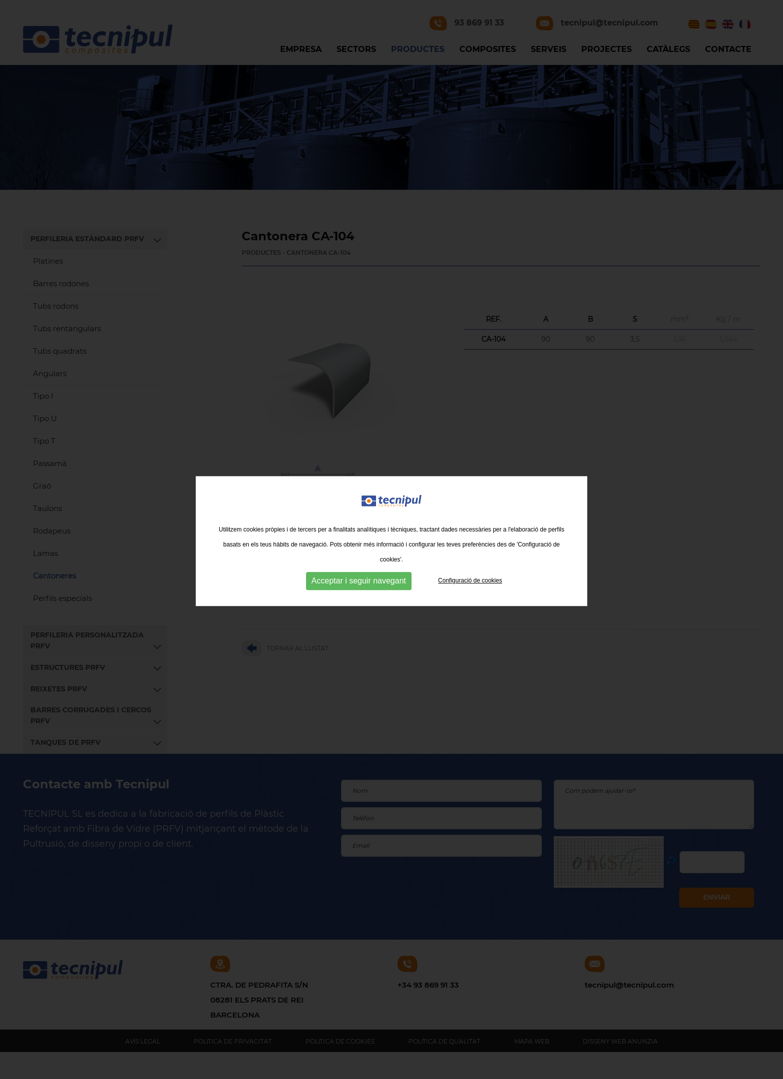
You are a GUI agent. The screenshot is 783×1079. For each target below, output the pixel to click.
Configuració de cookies (470, 588)
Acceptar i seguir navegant (359, 588)
